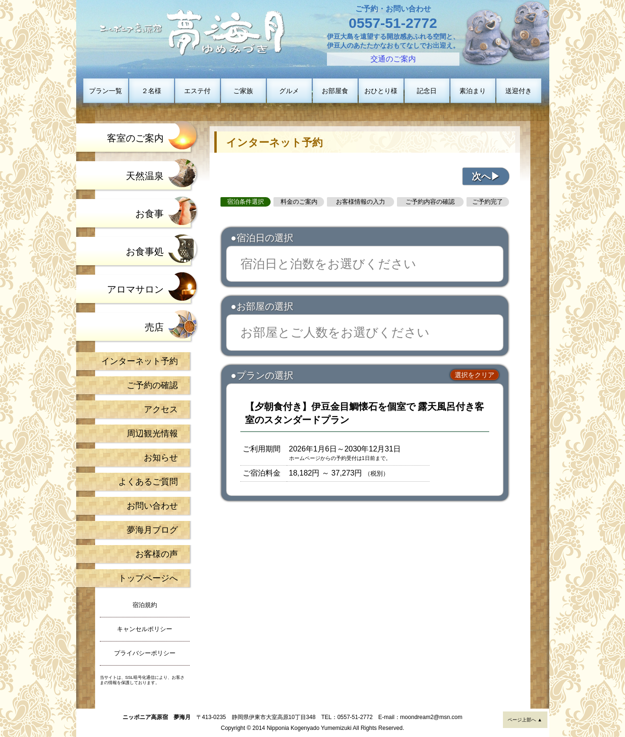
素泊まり (472, 91)
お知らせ (161, 457)
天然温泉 (145, 176)
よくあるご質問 (148, 481)
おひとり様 (380, 91)
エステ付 (197, 91)
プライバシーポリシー (145, 653)
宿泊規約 (144, 604)
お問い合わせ (152, 506)
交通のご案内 (393, 59)
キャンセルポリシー (144, 629)
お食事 (149, 213)
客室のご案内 (135, 138)
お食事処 (145, 251)
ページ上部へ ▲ (525, 719)
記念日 (427, 91)
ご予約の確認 (152, 385)
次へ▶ (486, 176)
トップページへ (148, 578)
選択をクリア (474, 375)
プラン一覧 (105, 91)
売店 (154, 327)
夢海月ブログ (152, 530)
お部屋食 (335, 91)
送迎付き (518, 91)
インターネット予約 (139, 361)
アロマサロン (135, 289)
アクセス (161, 409)
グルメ (289, 91)
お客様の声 (156, 554)
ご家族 (243, 91)
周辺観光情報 (152, 433)
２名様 (151, 91)
